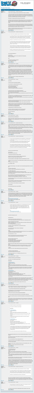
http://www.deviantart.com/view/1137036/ (13, 198)
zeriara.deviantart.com (11, 270)
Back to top (2, 77)
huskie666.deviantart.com (11, 262)
